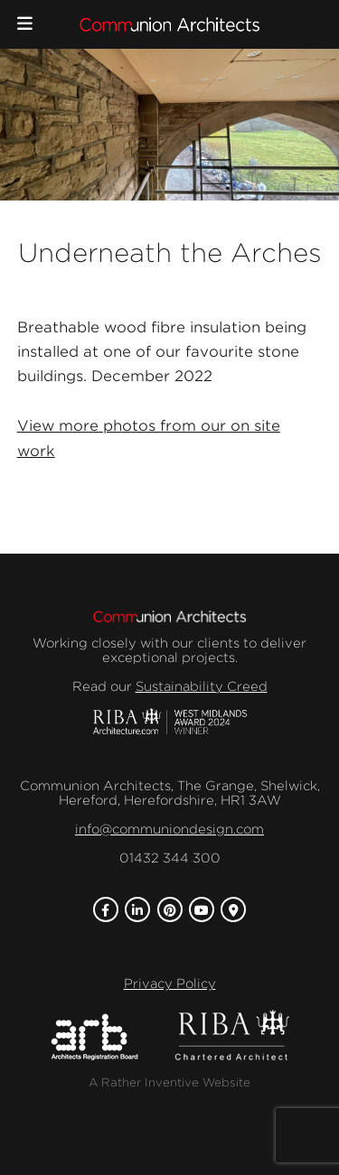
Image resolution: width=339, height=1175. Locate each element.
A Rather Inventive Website (169, 1082)
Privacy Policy (170, 983)
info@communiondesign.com (169, 829)
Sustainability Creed (202, 686)
